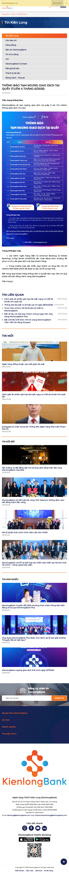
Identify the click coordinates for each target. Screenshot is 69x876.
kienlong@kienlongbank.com (18, 815)
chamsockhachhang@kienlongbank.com (51, 815)
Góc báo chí (11, 40)
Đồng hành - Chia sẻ (15, 78)
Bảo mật (29, 871)
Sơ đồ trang (48, 871)
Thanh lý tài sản (13, 73)
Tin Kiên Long (12, 36)
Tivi (7, 59)
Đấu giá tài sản (12, 68)
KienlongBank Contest (16, 64)
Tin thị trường (12, 54)
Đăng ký (59, 698)
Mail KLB (38, 871)
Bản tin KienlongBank (16, 50)
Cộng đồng (11, 45)
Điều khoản (19, 871)
